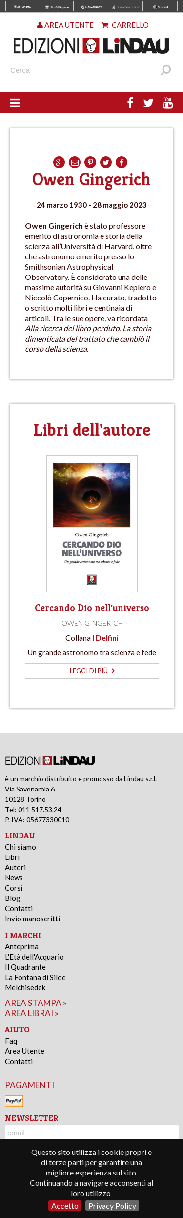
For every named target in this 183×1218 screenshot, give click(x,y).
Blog (12, 898)
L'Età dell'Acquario (34, 956)
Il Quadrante (25, 966)
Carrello (125, 25)
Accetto (65, 1205)
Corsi (13, 887)
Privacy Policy (112, 1205)
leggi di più (92, 671)
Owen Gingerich (92, 623)
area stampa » (36, 1003)
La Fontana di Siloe (35, 977)
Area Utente (24, 1051)
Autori (15, 867)
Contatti (19, 908)
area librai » (32, 1013)
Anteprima (22, 946)
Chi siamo (20, 846)
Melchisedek (25, 987)
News (14, 877)
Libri (12, 857)
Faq (11, 1040)
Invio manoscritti (32, 918)
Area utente (65, 25)
